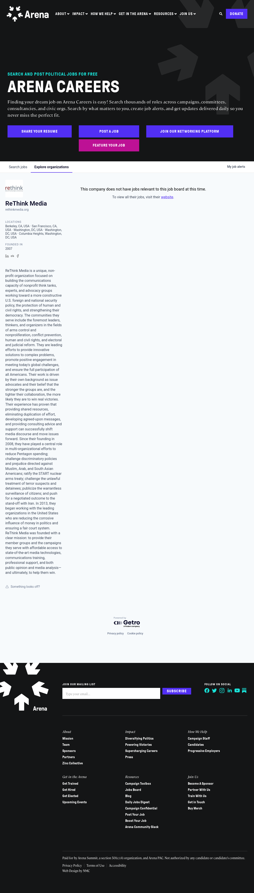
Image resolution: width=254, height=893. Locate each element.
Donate (236, 14)
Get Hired (68, 790)
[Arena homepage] (28, 14)
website (167, 197)
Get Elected (70, 796)
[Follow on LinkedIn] (229, 690)
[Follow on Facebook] (207, 690)
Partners (68, 757)
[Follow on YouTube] (237, 690)
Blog (128, 796)
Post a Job (109, 131)
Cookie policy (135, 633)
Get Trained (70, 783)
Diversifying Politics (139, 738)
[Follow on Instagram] (222, 690)
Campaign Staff (199, 738)
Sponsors (69, 751)
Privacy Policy (72, 865)
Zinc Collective (72, 763)
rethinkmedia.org (17, 209)
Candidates (196, 744)
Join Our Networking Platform (189, 131)
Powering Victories (138, 744)
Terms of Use (95, 865)
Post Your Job (135, 814)
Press (129, 757)
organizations (51, 167)
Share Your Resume (39, 131)
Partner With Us (199, 790)
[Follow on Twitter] (214, 690)
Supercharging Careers (141, 751)
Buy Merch (195, 808)
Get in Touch (196, 802)
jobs (18, 167)
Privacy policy (115, 633)
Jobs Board (133, 790)
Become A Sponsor (201, 783)
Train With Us (197, 796)
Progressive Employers (204, 751)
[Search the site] (221, 13)
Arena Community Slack (141, 827)
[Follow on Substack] (244, 690)
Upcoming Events (74, 802)
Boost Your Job (135, 820)
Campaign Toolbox (138, 783)
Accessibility (117, 865)
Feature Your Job (109, 145)
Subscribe (177, 691)
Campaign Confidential (141, 808)
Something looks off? (22, 586)
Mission (67, 738)
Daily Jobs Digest (137, 802)
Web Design (70, 871)
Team (66, 744)
